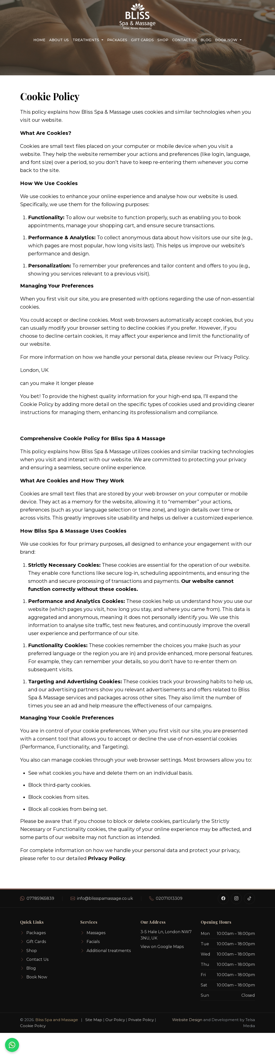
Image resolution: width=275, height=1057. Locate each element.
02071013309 (169, 898)
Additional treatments (105, 951)
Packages (117, 40)
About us (59, 40)
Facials (90, 941)
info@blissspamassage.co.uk (105, 898)
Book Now (226, 40)
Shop (162, 40)
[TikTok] (249, 898)
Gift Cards (142, 40)
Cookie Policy (33, 1025)
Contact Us (184, 40)
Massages (92, 933)
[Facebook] (223, 898)
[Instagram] (236, 898)
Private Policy (141, 1019)
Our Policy (115, 1019)
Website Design (187, 1019)
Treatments (86, 40)
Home (39, 40)
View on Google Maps (162, 946)
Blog (205, 40)
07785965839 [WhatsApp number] (40, 898)
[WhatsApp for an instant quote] (12, 1045)
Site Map (93, 1019)
